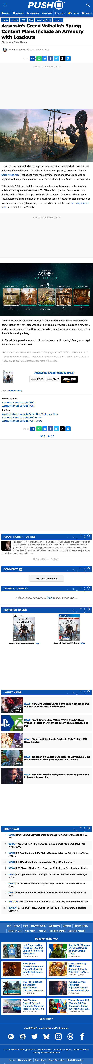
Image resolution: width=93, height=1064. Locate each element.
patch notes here (10, 174)
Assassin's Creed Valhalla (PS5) (54, 372)
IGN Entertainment (43, 1049)
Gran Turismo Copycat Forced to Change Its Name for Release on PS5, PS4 (48, 836)
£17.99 (53, 379)
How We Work (38, 925)
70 (18, 781)
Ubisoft (15, 20)
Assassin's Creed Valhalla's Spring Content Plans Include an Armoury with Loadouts (42, 31)
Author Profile (40, 559)
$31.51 (37, 379)
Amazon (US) (69, 379)
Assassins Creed (43, 20)
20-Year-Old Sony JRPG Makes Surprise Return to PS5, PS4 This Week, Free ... (48, 854)
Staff (25, 925)
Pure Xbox (40, 1060)
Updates (58, 20)
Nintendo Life (25, 1060)
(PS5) (18, 406)
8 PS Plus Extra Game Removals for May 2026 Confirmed (41, 862)
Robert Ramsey (19, 49)
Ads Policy (30, 931)
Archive (42, 931)
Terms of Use (15, 931)
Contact (67, 925)
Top (8, 925)
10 (52, 436)
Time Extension (56, 1060)
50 (18, 728)
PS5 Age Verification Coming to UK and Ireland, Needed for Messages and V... (47, 876)
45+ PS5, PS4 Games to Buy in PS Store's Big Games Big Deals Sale (48, 901)
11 (18, 710)
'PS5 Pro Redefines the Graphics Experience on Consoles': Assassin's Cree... (47, 885)
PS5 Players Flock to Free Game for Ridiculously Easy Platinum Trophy (48, 868)
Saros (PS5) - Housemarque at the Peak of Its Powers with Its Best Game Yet (47, 909)
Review (22, 417)
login (49, 597)
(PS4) (18, 402)
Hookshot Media (18, 1049)
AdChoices (77, 1049)
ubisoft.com (15, 390)
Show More (46, 1018)
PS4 (31, 20)
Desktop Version (77, 931)
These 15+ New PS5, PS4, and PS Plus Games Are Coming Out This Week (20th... (46, 845)
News (5, 20)
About (17, 925)
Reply (54, 559)
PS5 (23, 20)
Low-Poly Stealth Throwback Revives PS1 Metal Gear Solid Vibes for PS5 (47, 894)
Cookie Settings (57, 931)
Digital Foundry (75, 1060)
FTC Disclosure (28, 360)
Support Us (54, 925)
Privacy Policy (81, 925)
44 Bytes (67, 1049)
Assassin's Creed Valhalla (24, 643)
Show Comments (46, 578)
